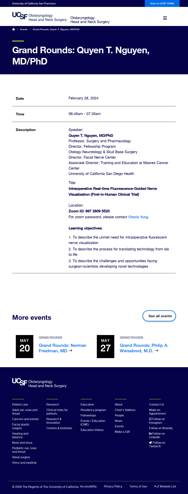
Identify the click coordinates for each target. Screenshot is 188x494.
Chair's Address (125, 410)
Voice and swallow (24, 462)
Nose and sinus (22, 442)
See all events (160, 316)
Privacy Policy (113, 486)
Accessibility (88, 486)
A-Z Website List (165, 486)
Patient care (20, 404)
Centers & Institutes (59, 428)
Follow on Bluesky (161, 428)
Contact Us (156, 404)
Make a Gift (122, 432)
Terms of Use (138, 486)
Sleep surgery (21, 457)
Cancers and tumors (25, 419)
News (118, 421)
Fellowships (88, 415)
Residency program (93, 410)
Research (52, 404)
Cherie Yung (138, 217)
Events (23, 29)
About (118, 404)
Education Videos (92, 430)
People (119, 415)
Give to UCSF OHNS (162, 3)
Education (87, 404)
